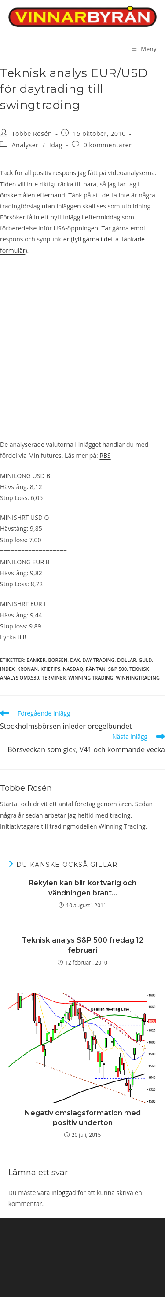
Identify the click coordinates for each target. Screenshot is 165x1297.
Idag (55, 145)
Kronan (27, 668)
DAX (75, 660)
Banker (35, 660)
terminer (54, 677)
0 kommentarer (108, 145)
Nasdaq (73, 668)
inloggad (63, 1192)
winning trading (90, 677)
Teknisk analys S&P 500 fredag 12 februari (82, 945)
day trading (98, 660)
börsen (58, 660)
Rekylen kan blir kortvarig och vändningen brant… (82, 888)
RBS (104, 455)
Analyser (25, 145)
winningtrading (137, 677)
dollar (126, 660)
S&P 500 (117, 668)
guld (145, 660)
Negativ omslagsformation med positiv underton (83, 1118)
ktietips (50, 668)
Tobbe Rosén (32, 133)
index (7, 668)
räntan (96, 668)
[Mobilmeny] (144, 49)
